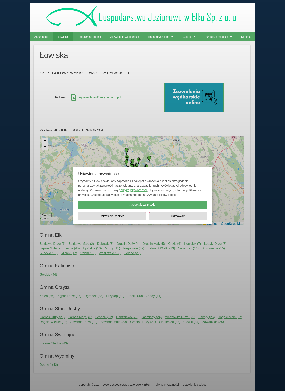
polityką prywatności (133, 190)
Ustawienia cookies (111, 216)
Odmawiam (178, 216)
